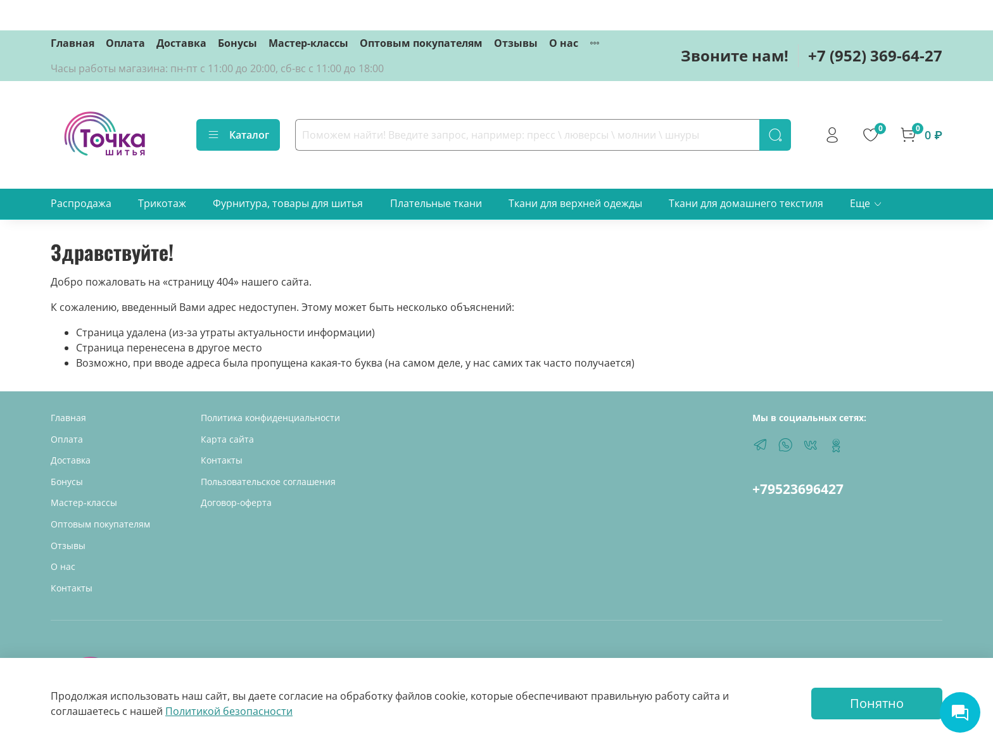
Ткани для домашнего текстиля (746, 203)
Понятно (877, 703)
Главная (72, 43)
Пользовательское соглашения (268, 482)
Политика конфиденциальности (270, 418)
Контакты (71, 588)
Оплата (125, 43)
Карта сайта (227, 439)
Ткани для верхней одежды (575, 203)
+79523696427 (798, 489)
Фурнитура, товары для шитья (288, 203)
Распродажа (81, 203)
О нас (563, 43)
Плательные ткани (436, 203)
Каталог (238, 135)
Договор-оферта (236, 502)
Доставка (181, 43)
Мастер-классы (308, 43)
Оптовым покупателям (421, 43)
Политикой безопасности (229, 711)
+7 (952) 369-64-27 (875, 55)
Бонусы (237, 43)
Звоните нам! (734, 55)
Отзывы (516, 43)
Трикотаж (162, 203)
